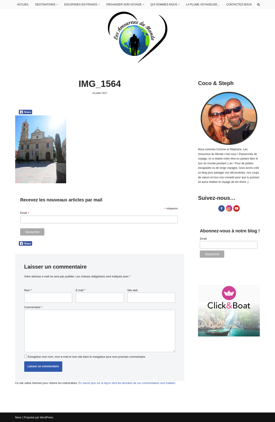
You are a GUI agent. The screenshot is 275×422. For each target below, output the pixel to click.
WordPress (46, 417)
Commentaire (33, 307)
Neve (18, 417)
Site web (132, 290)
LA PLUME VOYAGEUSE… (203, 4)
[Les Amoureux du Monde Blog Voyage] (137, 37)
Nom (28, 290)
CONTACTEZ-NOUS (239, 4)
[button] (59, 4)
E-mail (80, 290)
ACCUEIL (25, 4)
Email (24, 213)
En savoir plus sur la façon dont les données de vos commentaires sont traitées (126, 382)
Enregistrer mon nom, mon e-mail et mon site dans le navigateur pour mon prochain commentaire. (87, 356)
